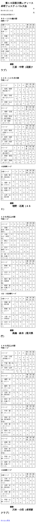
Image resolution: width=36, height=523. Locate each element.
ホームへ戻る (5, 520)
